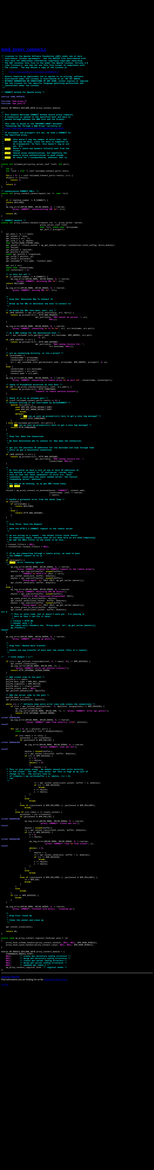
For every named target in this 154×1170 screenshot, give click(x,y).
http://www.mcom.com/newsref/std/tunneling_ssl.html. (35, 143)
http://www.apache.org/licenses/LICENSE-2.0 (34, 75)
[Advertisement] (77, 22)
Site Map (4, 1167)
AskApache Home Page (55, 1162)
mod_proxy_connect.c (23, 49)
